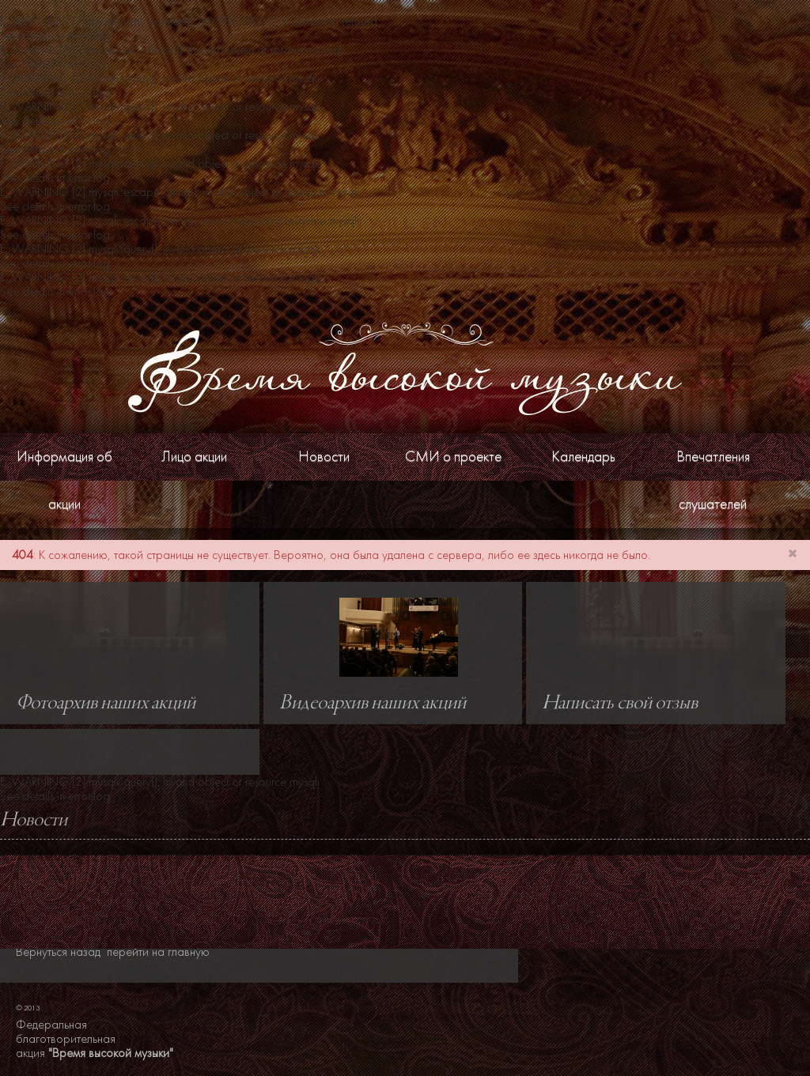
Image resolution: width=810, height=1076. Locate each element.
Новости (324, 456)
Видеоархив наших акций (372, 704)
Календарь (583, 456)
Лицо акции (194, 456)
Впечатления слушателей (713, 480)
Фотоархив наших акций (105, 704)
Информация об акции (64, 480)
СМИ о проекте (453, 456)
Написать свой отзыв (620, 704)
